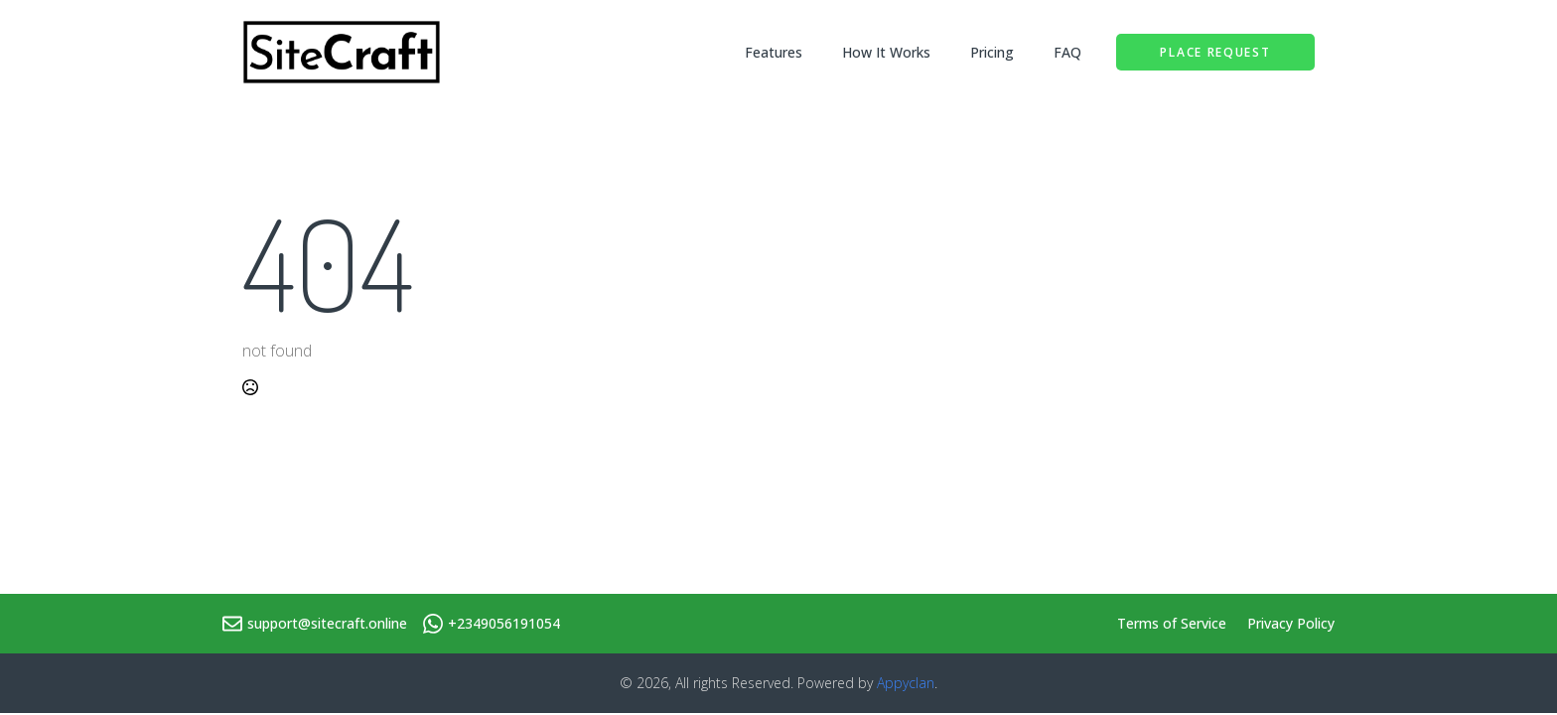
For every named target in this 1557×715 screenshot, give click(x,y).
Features (773, 52)
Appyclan (905, 682)
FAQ (1067, 52)
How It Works (886, 52)
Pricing (992, 52)
